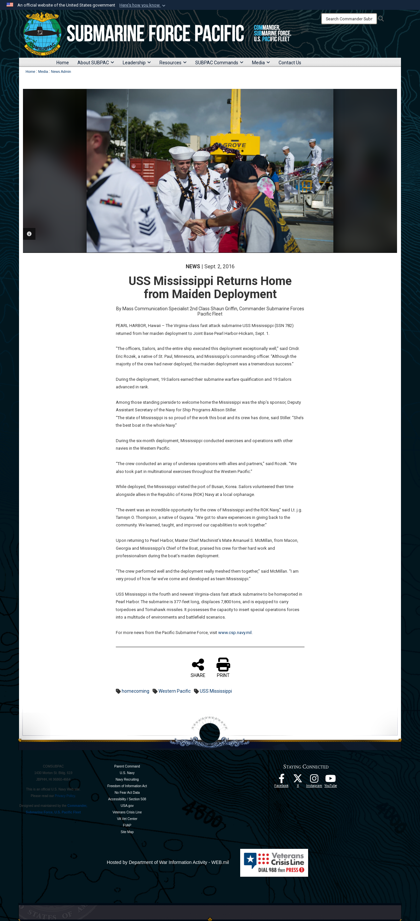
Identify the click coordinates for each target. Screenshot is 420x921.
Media (261, 62)
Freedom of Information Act (127, 786)
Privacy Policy (65, 796)
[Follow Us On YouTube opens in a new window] (331, 780)
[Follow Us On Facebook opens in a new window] (281, 780)
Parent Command (127, 766)
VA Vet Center (127, 819)
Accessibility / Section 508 (127, 799)
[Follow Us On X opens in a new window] (298, 780)
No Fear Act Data (127, 792)
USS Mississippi (216, 691)
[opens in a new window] (314, 780)
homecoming (135, 691)
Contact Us (290, 62)
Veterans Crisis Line (127, 812)
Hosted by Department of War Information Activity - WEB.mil (168, 862)
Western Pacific (174, 691)
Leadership (137, 62)
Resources (173, 62)
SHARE (198, 668)
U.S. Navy (127, 773)
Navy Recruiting (127, 779)
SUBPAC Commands (219, 62)
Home (62, 62)
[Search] (349, 18)
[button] (143, 5)
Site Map (127, 832)
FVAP (127, 825)
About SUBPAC (95, 62)
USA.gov (127, 806)
